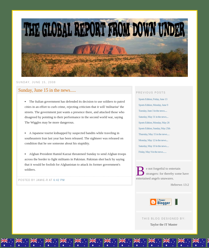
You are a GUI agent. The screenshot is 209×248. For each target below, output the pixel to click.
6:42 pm (59, 180)
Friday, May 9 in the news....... (153, 151)
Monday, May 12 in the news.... (153, 140)
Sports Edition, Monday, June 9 (153, 104)
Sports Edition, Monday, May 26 (154, 122)
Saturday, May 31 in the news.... (153, 116)
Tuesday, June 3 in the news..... (153, 110)
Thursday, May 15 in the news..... (154, 134)
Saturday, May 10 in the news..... (154, 145)
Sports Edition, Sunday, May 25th (154, 128)
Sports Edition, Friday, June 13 (153, 99)
